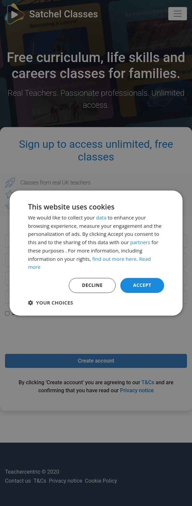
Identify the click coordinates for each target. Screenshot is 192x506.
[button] (50, 303)
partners (140, 242)
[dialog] (96, 253)
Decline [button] (92, 285)
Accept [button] (142, 285)
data (101, 217)
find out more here (114, 259)
